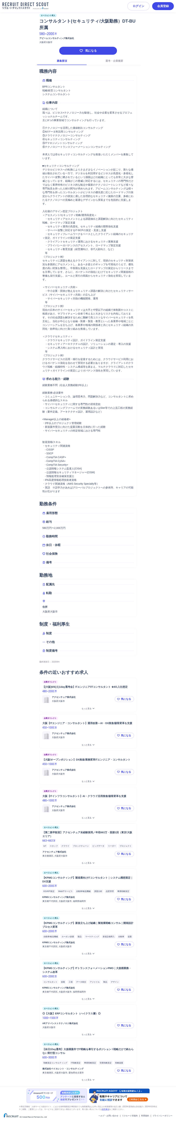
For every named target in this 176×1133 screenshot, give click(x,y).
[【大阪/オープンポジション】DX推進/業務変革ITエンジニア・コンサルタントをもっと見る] (88, 781)
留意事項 (105, 1109)
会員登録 (163, 6)
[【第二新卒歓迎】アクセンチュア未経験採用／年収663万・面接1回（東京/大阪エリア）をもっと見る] (88, 863)
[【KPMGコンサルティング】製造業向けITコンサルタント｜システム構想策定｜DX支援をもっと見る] (88, 908)
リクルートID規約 (130, 1116)
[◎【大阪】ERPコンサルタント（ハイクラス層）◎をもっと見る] (88, 1034)
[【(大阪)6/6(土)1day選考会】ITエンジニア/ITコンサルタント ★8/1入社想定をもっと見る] (88, 708)
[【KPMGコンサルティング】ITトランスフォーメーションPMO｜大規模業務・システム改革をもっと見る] (88, 999)
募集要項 (62, 60)
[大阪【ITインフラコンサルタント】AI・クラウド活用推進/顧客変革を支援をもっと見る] (88, 818)
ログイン (138, 6)
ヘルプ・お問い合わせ (108, 1116)
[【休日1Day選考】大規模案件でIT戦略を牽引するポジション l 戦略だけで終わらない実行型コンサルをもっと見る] (88, 1080)
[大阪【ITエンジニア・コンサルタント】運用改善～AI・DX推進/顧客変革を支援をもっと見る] (88, 745)
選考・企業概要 (114, 60)
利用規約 (145, 1116)
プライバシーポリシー (162, 1116)
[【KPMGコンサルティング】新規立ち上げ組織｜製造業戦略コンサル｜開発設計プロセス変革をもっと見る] (88, 953)
